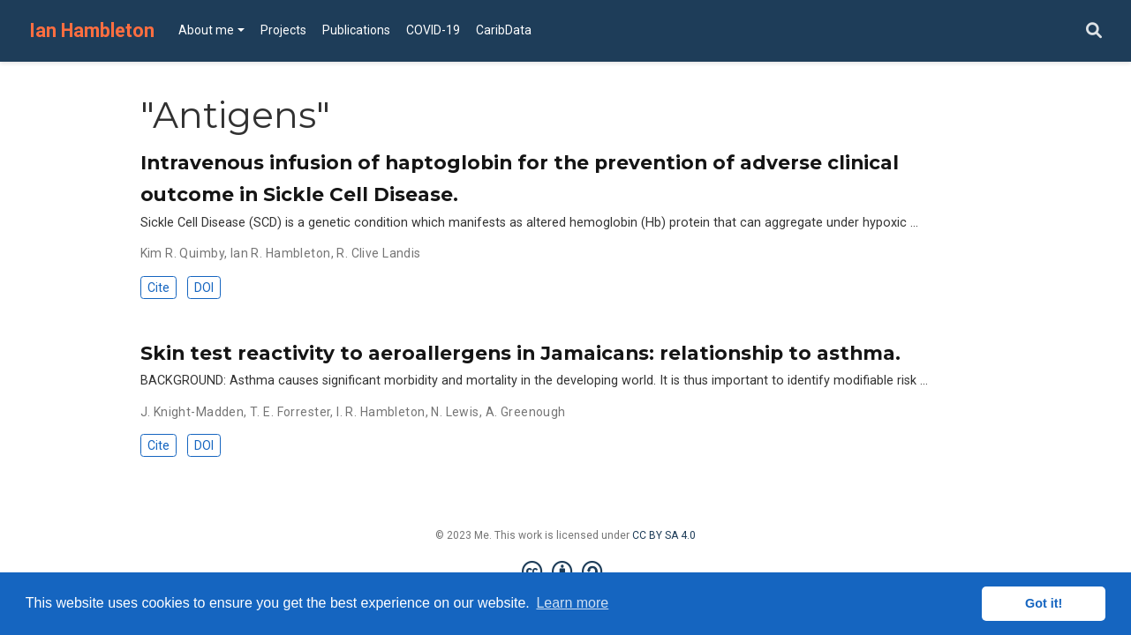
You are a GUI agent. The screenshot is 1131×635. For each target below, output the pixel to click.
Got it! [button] (1043, 603)
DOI (204, 287)
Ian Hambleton (92, 30)
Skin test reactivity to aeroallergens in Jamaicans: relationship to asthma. (520, 352)
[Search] (1094, 31)
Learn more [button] (572, 602)
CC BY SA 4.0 (664, 535)
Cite (158, 287)
